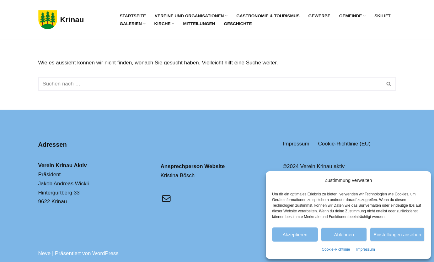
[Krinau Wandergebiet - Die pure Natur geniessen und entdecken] (61, 19)
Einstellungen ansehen (397, 234)
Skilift (382, 16)
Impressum (365, 249)
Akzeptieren (294, 234)
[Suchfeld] (210, 84)
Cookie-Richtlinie (336, 249)
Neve (44, 253)
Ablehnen (344, 234)
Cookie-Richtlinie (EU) (344, 144)
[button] (226, 16)
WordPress (105, 253)
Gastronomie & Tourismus (267, 16)
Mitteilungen (199, 23)
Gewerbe (319, 16)
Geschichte (238, 23)
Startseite (133, 16)
